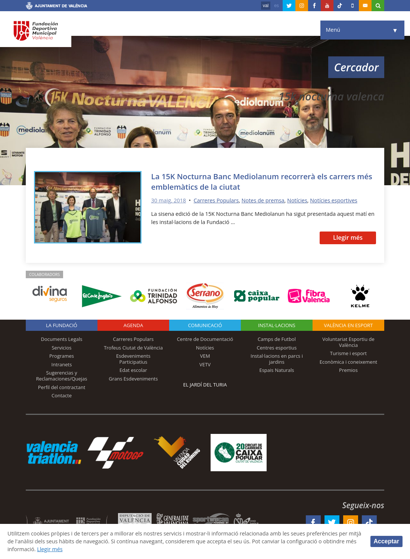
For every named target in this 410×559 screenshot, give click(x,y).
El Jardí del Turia (205, 384)
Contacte (62, 395)
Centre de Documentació (205, 339)
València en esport (348, 325)
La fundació (61, 325)
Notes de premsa (263, 200)
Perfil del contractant (62, 387)
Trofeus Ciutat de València (133, 347)
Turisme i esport (348, 353)
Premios (348, 370)
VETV (205, 364)
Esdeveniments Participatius (133, 359)
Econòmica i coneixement (349, 361)
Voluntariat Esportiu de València (348, 342)
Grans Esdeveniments (133, 378)
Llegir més (348, 237)
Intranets (62, 364)
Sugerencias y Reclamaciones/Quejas (61, 375)
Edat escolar (133, 370)
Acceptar (386, 541)
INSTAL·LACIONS (276, 325)
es (276, 5)
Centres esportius (277, 347)
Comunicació (205, 325)
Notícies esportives (333, 200)
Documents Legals (62, 339)
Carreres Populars (216, 200)
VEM (205, 356)
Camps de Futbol (277, 339)
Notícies (297, 200)
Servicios (61, 347)
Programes (61, 356)
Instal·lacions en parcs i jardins (277, 359)
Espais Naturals (276, 370)
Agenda (133, 325)
